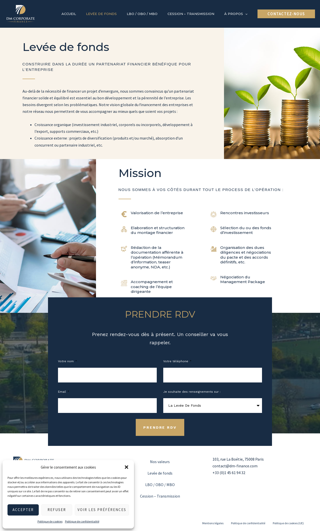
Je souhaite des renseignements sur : (191, 391)
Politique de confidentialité (82, 521)
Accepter (23, 509)
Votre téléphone (176, 361)
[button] (126, 467)
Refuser (57, 509)
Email (62, 391)
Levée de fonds (160, 473)
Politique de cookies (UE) (288, 523)
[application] (247, 13)
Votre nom (66, 361)
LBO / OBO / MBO (160, 484)
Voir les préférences (102, 509)
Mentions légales (213, 523)
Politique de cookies (50, 521)
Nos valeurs (160, 461)
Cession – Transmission (160, 496)
